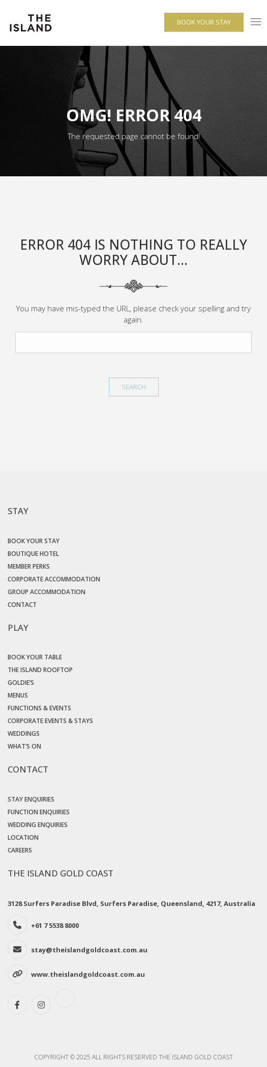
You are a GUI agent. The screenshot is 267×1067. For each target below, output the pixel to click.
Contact (22, 604)
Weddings (24, 733)
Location (23, 837)
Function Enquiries (39, 812)
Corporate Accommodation (54, 579)
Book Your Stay (34, 541)
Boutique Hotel (33, 553)
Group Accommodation (46, 592)
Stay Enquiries (31, 799)
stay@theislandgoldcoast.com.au (89, 949)
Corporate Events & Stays (50, 720)
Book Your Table (35, 657)
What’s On (24, 746)
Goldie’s (21, 682)
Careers (20, 850)
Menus (18, 695)
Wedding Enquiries (38, 824)
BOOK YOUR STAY (204, 21)
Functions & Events (39, 708)
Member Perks (29, 566)
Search (134, 386)
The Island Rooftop (40, 669)
